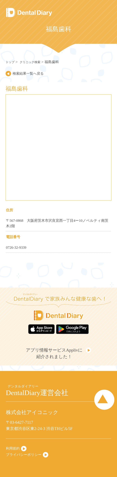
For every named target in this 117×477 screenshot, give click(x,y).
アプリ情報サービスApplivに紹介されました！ (53, 356)
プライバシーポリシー (27, 454)
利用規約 (14, 447)
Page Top (101, 400)
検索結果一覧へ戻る (32, 73)
